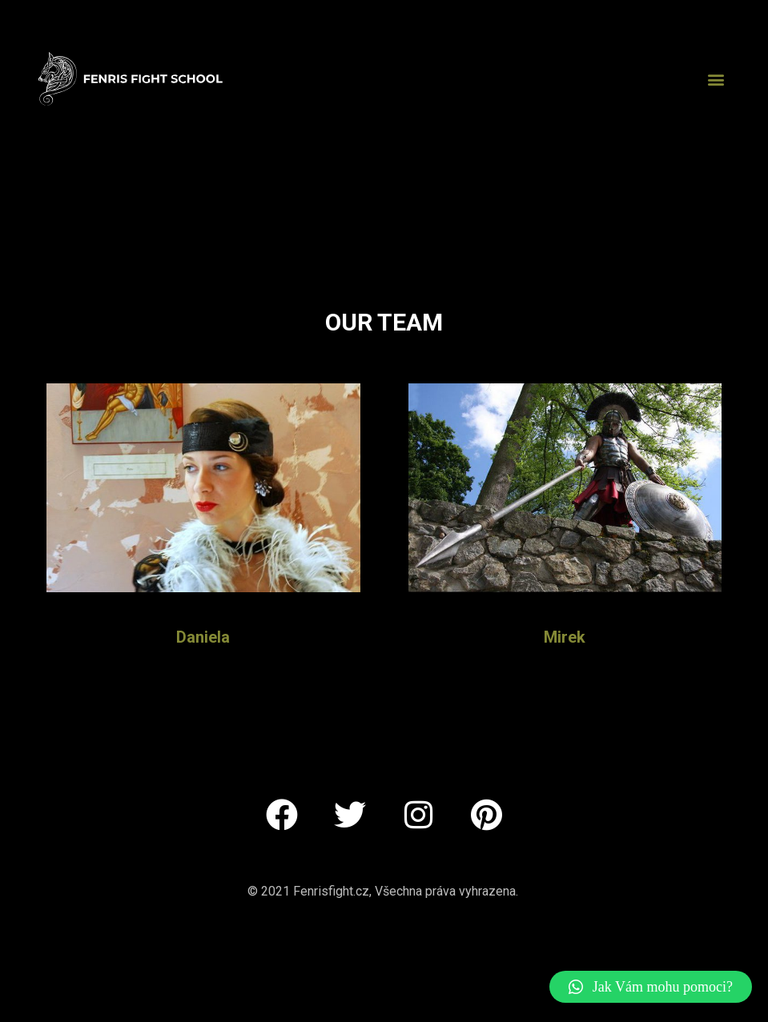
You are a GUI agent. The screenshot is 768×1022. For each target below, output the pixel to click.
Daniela (203, 637)
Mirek (564, 637)
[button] (716, 79)
